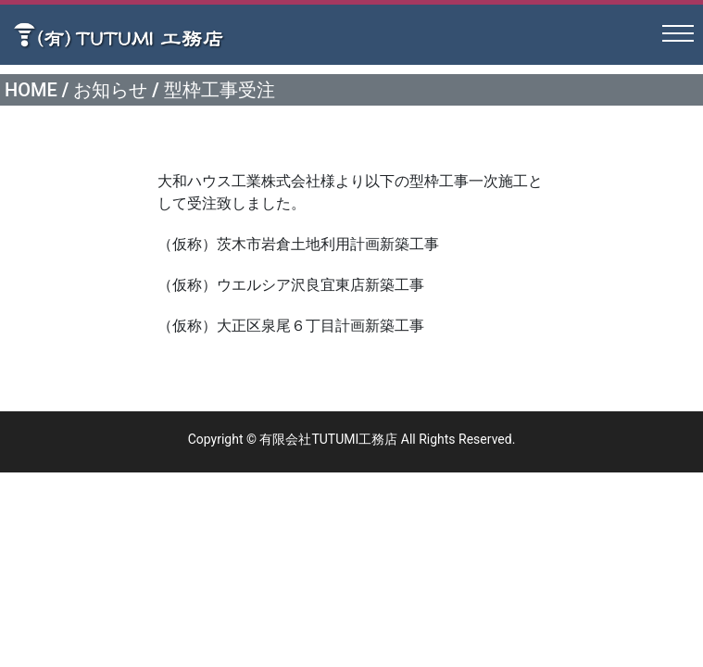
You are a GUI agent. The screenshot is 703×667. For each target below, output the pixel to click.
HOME (31, 90)
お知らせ (110, 90)
